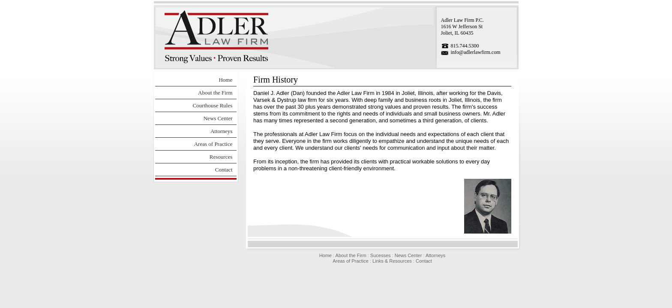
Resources (221, 157)
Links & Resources (392, 261)
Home (225, 80)
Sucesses (380, 255)
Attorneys (221, 131)
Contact (223, 169)
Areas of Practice (213, 144)
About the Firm (215, 92)
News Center (218, 118)
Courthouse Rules (212, 105)
